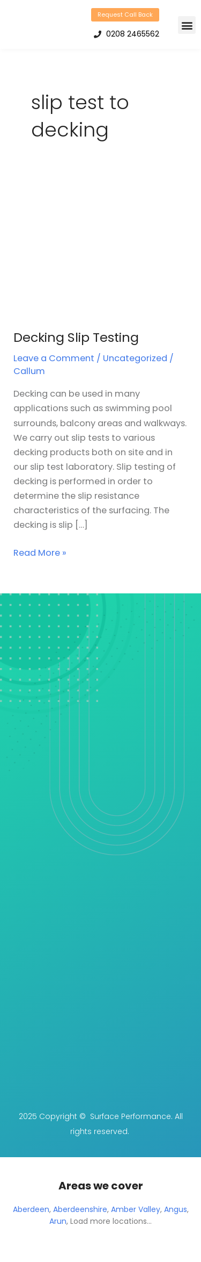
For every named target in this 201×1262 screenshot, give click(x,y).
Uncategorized (135, 358)
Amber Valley (135, 1209)
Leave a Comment (53, 358)
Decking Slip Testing (76, 337)
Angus (175, 1209)
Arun (57, 1221)
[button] (187, 25)
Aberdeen (31, 1209)
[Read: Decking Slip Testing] (100, 250)
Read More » (39, 552)
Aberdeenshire (80, 1209)
